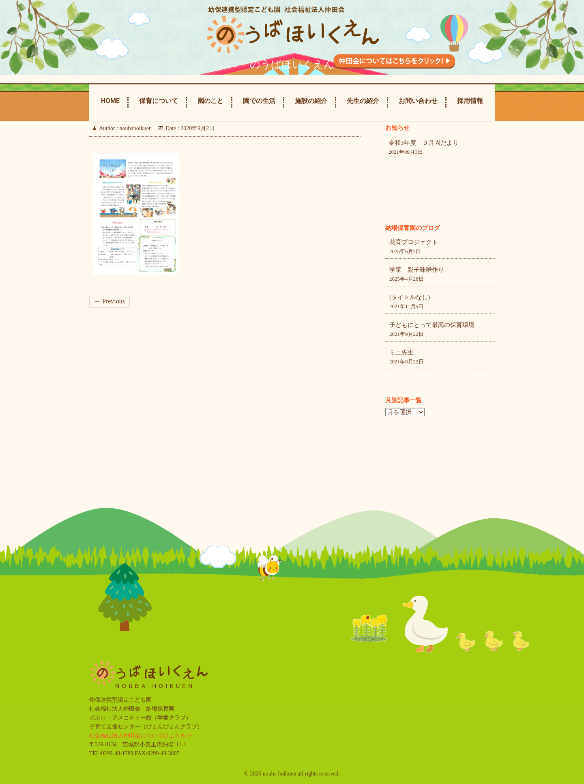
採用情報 (470, 101)
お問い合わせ (418, 101)
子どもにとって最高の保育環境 (431, 325)
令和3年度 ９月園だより (424, 143)
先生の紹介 (363, 101)
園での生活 (259, 101)
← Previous (109, 301)
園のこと (210, 101)
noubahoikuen (135, 128)
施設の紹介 (311, 101)
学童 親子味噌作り (416, 269)
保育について (158, 101)
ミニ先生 (401, 352)
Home (110, 101)
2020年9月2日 (197, 128)
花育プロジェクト (413, 242)
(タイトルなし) (409, 297)
